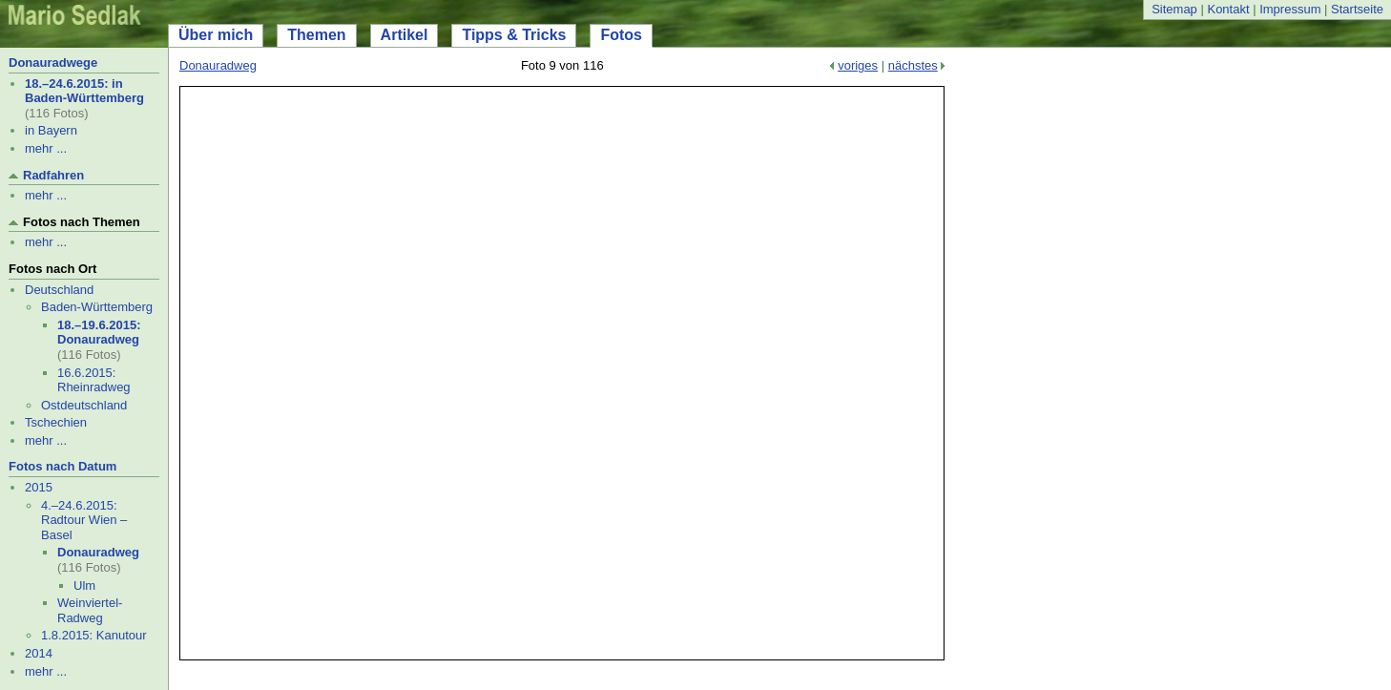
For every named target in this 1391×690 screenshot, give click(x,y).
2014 (38, 653)
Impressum (1289, 9)
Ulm (84, 585)
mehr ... (46, 148)
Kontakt (1228, 9)
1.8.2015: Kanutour (94, 635)
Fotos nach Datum (62, 466)
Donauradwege (53, 62)
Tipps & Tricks (514, 35)
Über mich (215, 35)
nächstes (913, 65)
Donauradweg (98, 552)
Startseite (1357, 9)
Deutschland (59, 289)
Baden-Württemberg (97, 307)
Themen (316, 35)
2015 (38, 487)
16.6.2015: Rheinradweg (94, 380)
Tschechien (56, 422)
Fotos (621, 35)
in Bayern (51, 130)
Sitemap (1174, 9)
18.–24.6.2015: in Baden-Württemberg (84, 91)
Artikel (404, 35)
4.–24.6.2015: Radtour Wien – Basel (84, 520)
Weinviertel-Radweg (89, 610)
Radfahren (53, 175)
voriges (858, 65)
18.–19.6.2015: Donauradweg (98, 332)
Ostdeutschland (84, 405)
